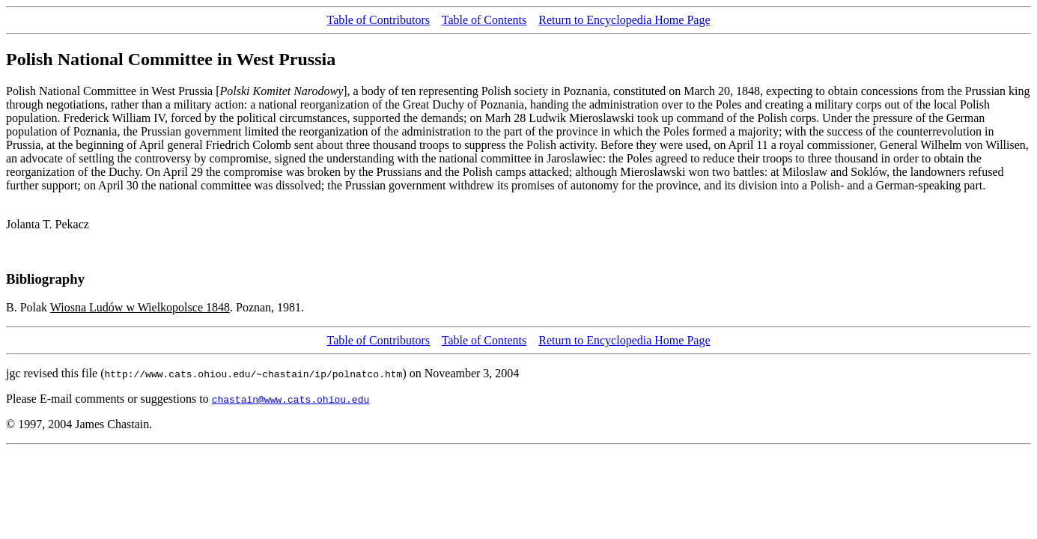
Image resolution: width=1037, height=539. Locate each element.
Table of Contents (484, 19)
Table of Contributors (378, 19)
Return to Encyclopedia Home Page (624, 19)
